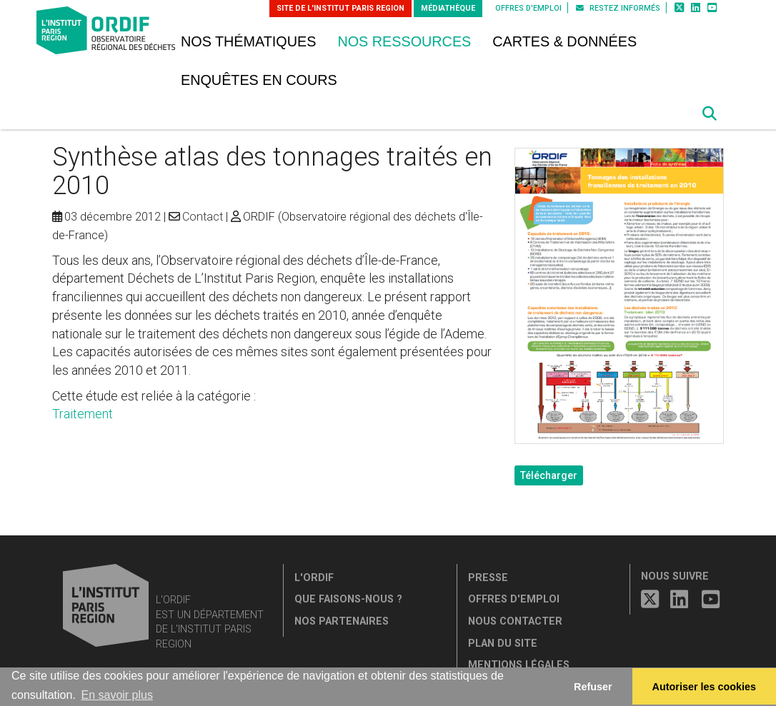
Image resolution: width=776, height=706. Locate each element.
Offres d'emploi (528, 8)
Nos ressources (404, 41)
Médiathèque (448, 8)
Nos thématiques (248, 41)
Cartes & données (564, 41)
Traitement (82, 413)
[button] (709, 113)
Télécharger (548, 475)
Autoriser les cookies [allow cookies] (704, 686)
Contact (202, 216)
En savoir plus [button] (117, 695)
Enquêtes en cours (259, 80)
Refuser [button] (593, 686)
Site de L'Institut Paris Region (340, 8)
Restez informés (618, 8)
